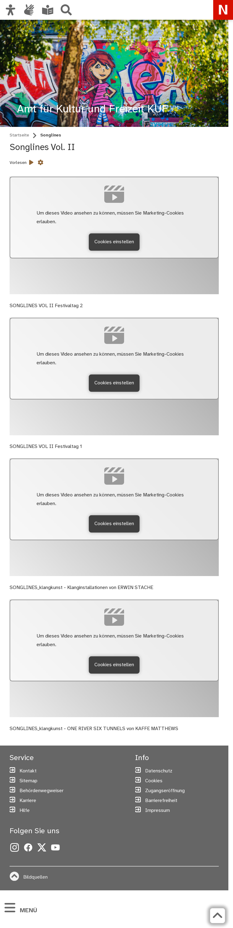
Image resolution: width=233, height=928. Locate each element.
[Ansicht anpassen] (10, 10)
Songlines (50, 135)
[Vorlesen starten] (31, 163)
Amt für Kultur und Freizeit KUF (92, 109)
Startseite (19, 135)
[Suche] (66, 10)
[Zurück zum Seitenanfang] (216, 915)
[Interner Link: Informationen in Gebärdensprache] (29, 10)
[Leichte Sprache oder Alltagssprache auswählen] (48, 10)
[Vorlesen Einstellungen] (40, 163)
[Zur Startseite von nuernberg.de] (223, 10)
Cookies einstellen (114, 242)
